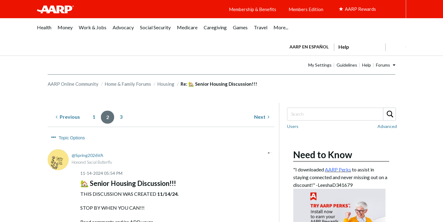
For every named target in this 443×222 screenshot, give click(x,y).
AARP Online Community (73, 84)
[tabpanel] (345, 46)
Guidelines (366, 65)
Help (385, 65)
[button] (395, 47)
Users (292, 126)
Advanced (387, 126)
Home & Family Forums (128, 84)
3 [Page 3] (121, 117)
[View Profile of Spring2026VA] (87, 143)
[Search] (341, 114)
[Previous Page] (68, 117)
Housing (165, 84)
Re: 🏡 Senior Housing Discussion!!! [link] (219, 84)
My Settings (339, 65)
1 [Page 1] (94, 117)
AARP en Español (309, 46)
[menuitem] (44, 30)
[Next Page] (261, 117)
